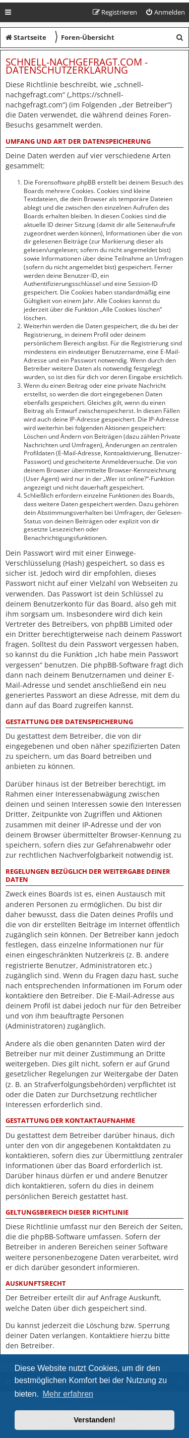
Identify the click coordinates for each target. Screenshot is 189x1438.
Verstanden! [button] (94, 1420)
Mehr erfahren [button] (67, 1394)
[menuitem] (165, 12)
